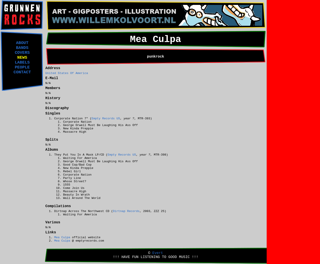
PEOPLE (22, 67)
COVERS (22, 52)
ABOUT (22, 42)
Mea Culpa (62, 237)
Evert (157, 253)
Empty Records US (106, 118)
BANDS (22, 47)
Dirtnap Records (126, 211)
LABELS (22, 62)
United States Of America (66, 73)
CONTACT (22, 72)
